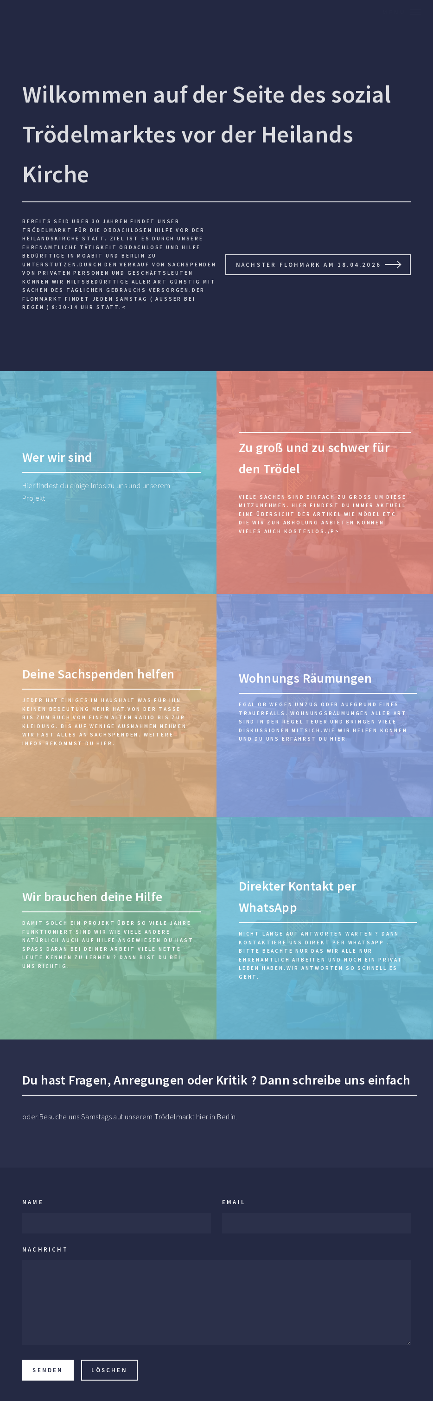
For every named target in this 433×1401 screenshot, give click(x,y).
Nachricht (45, 1249)
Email (233, 1202)
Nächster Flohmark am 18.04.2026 (308, 264)
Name (33, 1202)
